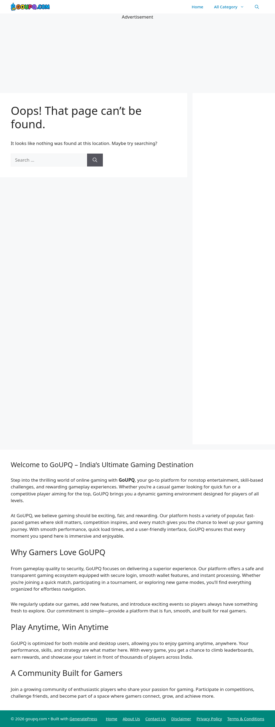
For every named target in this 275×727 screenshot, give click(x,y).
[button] (256, 6)
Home (197, 6)
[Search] (95, 160)
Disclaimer (181, 718)
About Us (131, 718)
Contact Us (155, 718)
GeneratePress (83, 718)
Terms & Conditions (245, 718)
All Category (231, 6)
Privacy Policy (209, 718)
